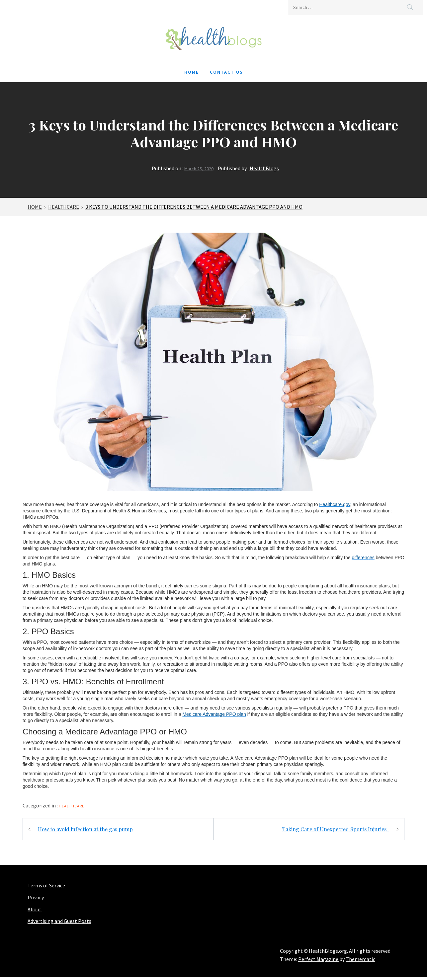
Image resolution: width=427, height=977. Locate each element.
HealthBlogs (264, 168)
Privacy (36, 897)
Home (191, 72)
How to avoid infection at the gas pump (85, 829)
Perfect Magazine (318, 959)
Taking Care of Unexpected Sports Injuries (335, 829)
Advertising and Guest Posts (59, 921)
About (35, 909)
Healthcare (71, 805)
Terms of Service (46, 885)
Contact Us (226, 72)
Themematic (360, 959)
